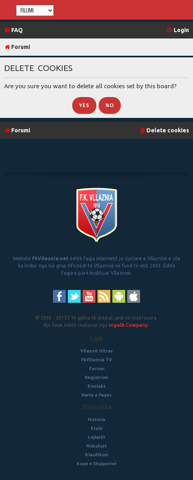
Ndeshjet (96, 446)
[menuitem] (13, 30)
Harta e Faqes (96, 395)
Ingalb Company (128, 325)
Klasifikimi (96, 454)
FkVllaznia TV (96, 359)
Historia (96, 419)
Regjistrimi (96, 377)
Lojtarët (96, 437)
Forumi (96, 368)
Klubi (96, 428)
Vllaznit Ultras (96, 350)
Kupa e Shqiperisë (96, 463)
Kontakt (96, 386)
